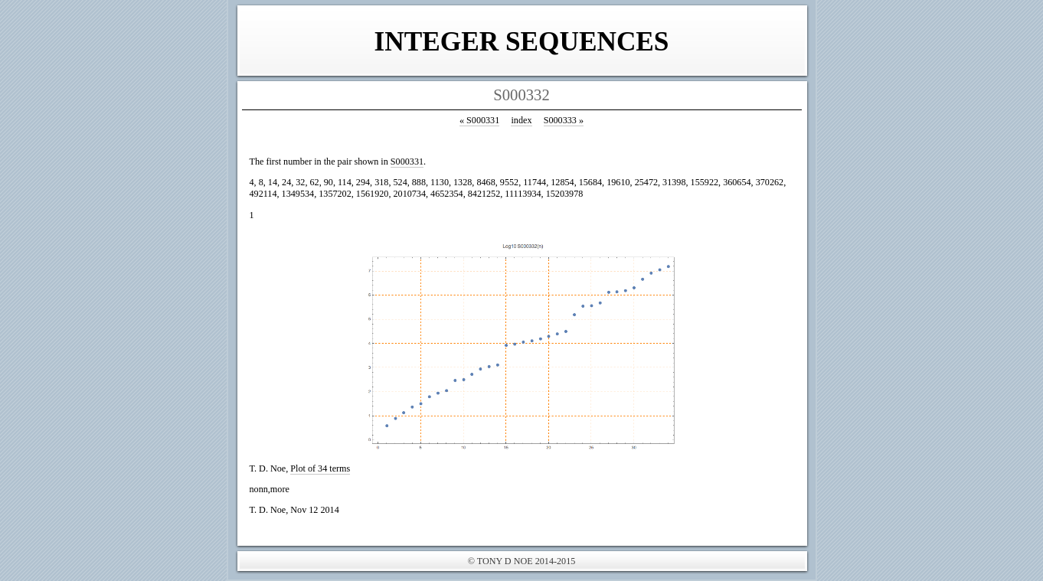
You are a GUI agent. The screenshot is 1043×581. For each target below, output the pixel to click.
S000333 (564, 120)
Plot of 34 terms (320, 468)
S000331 (479, 120)
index (521, 120)
